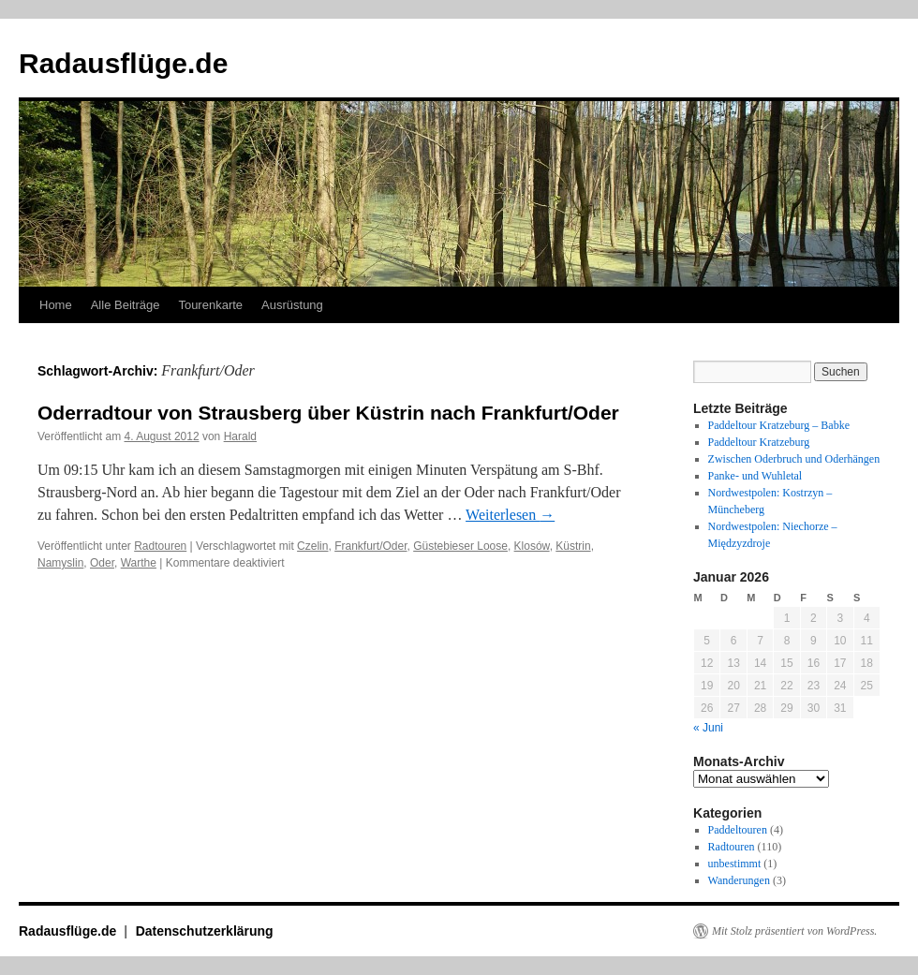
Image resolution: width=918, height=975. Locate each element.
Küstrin (572, 546)
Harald (240, 436)
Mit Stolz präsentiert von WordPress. (794, 931)
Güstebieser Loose (460, 546)
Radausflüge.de (123, 63)
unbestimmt (735, 863)
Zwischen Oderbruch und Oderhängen (794, 458)
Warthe (138, 562)
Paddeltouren (737, 829)
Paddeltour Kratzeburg (759, 442)
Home (55, 305)
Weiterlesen (510, 515)
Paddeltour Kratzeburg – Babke (779, 425)
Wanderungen (739, 880)
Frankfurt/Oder (370, 546)
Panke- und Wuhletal (755, 475)
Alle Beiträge (125, 305)
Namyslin (60, 562)
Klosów (532, 546)
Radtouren (160, 546)
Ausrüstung (292, 305)
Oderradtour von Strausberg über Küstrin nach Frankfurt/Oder (328, 412)
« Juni (708, 727)
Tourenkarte (210, 305)
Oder (102, 562)
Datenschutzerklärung (205, 930)
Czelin (312, 546)
